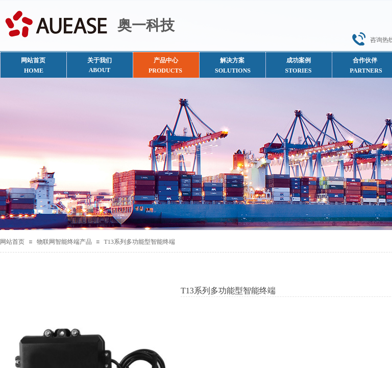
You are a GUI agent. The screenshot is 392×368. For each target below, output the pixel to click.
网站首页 (12, 241)
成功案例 (298, 60)
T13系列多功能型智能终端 (139, 241)
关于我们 (99, 60)
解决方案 (232, 60)
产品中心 (166, 60)
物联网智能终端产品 (64, 241)
